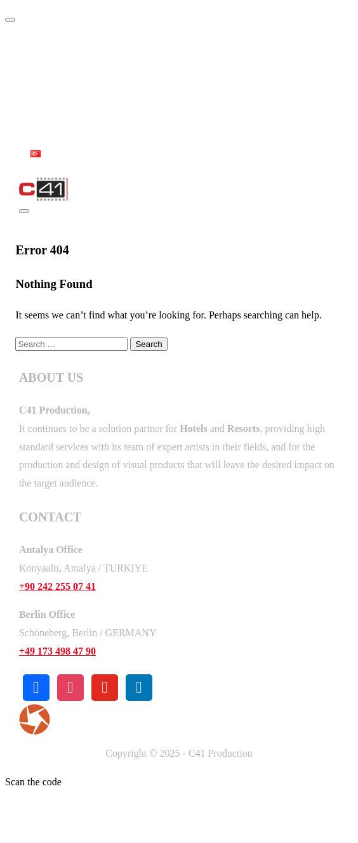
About (48, 68)
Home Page (61, 40)
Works (49, 97)
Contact (55, 125)
